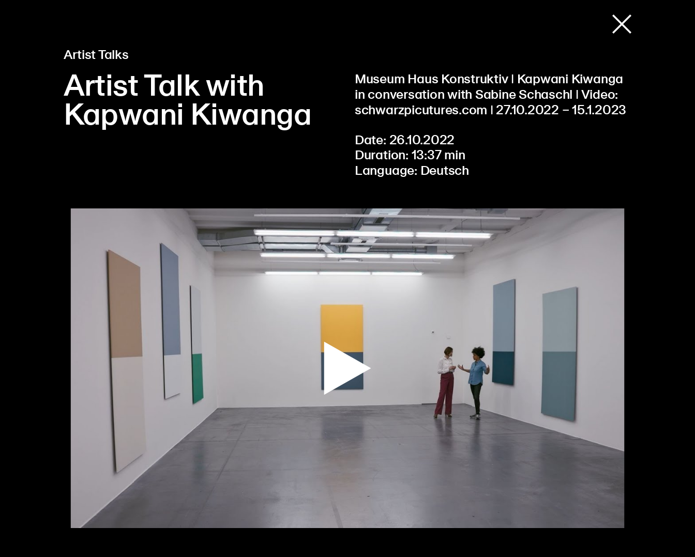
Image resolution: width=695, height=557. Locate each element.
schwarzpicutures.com (421, 110)
